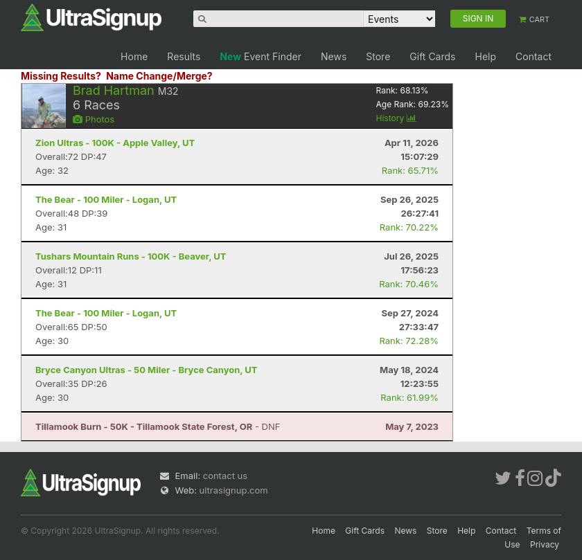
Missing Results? (61, 76)
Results (183, 56)
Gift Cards (432, 56)
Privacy (544, 544)
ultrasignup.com (234, 490)
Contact (533, 56)
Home (134, 56)
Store (378, 56)
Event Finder (260, 56)
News (333, 56)
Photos (93, 119)
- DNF (157, 426)
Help (485, 56)
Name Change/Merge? (159, 76)
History (396, 118)
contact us (225, 475)
